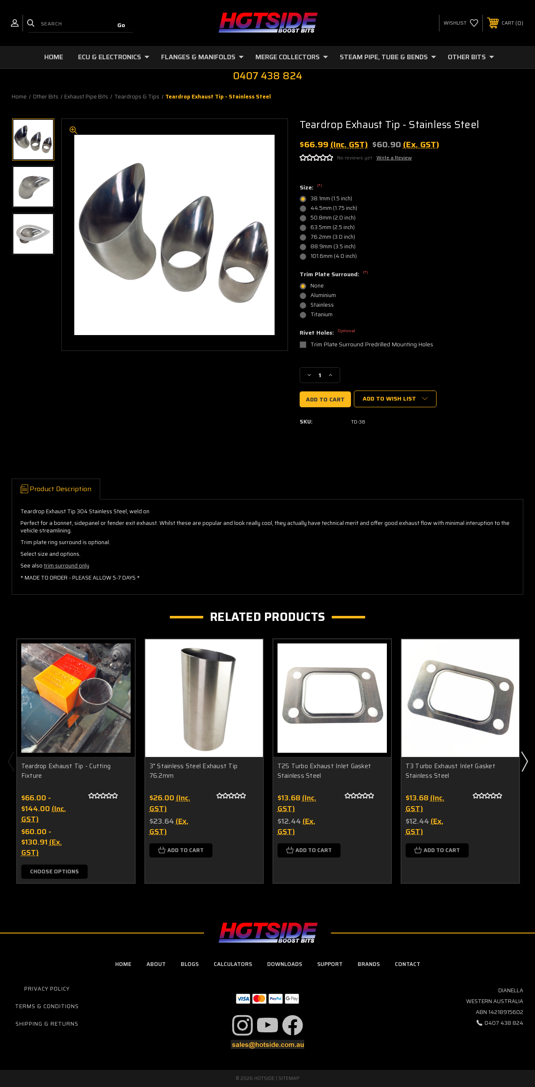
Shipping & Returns (46, 1023)
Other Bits (471, 57)
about (156, 964)
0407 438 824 (504, 1023)
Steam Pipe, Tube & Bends (388, 57)
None (317, 285)
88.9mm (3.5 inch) (333, 246)
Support (330, 964)
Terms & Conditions (47, 1006)
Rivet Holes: (327, 333)
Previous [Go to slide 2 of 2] (11, 761)
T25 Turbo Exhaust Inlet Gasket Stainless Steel (324, 771)
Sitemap (289, 1078)
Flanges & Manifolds (202, 57)
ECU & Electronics (113, 57)
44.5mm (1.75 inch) (333, 208)
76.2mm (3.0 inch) (332, 237)
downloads (284, 964)
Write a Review (394, 157)
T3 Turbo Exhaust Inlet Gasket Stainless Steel (450, 771)
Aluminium (323, 295)
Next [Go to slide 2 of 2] (524, 761)
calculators (233, 964)
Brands (369, 964)
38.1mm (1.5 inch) (331, 198)
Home (53, 57)
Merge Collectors (291, 57)
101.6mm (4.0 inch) (333, 256)
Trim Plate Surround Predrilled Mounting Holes (371, 344)
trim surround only (66, 565)
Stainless (322, 305)
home (123, 964)
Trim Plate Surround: (334, 274)
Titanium (321, 314)
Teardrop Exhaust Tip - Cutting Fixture (66, 771)
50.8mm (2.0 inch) (333, 217)
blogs (190, 964)
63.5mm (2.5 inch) (332, 227)
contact (407, 964)
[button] (242, 1025)
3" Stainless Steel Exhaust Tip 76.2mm (193, 771)
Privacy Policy (47, 988)
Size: (311, 188)
